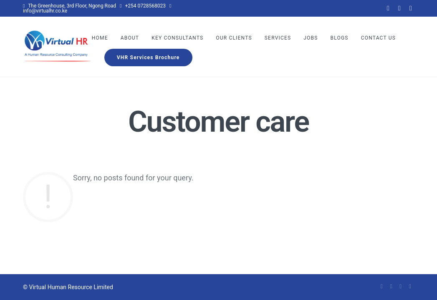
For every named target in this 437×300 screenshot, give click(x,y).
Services (278, 38)
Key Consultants (177, 38)
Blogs (340, 38)
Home (100, 38)
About (130, 38)
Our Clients (234, 38)
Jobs (310, 38)
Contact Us (378, 38)
